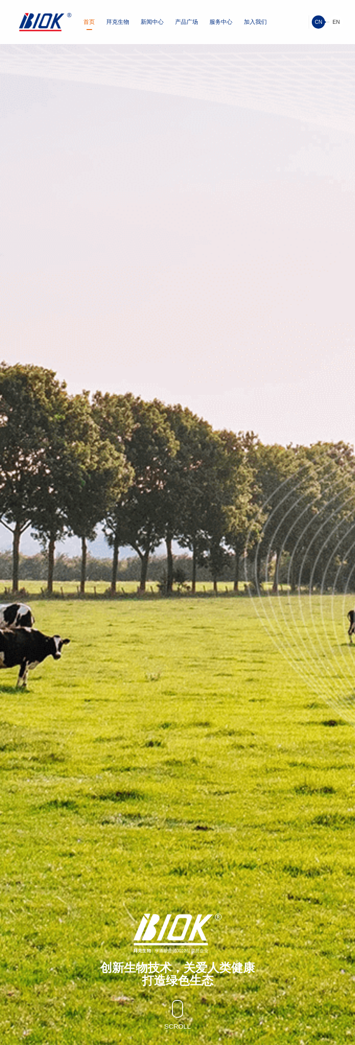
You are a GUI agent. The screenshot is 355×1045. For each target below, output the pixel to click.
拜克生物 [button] (117, 22)
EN (336, 22)
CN (318, 22)
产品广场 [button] (186, 22)
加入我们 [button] (255, 22)
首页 (89, 22)
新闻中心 (152, 22)
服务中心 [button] (220, 22)
